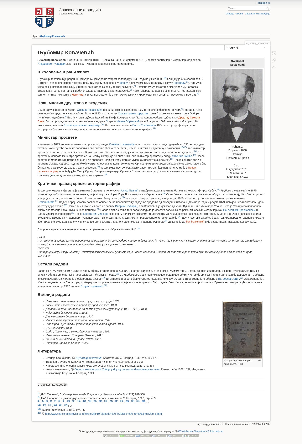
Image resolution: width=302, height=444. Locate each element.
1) (163, 78)
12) (182, 147)
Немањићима (46, 202)
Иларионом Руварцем (51, 63)
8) (66, 116)
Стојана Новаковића (89, 109)
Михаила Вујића (182, 155)
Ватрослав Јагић (228, 278)
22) (56, 201)
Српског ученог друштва (133, 113)
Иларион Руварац (126, 205)
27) (165, 221)
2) (165, 78)
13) (185, 147)
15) (194, 155)
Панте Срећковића (144, 125)
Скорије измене (234, 13)
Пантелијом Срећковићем (239, 210)
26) (179, 217)
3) (187, 82)
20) (163, 193)
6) (198, 93)
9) (107, 120)
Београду (179, 82)
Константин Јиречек (95, 213)
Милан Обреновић (128, 121)
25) (73, 213)
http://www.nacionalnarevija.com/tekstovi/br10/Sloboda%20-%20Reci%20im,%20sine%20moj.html (104, 413)
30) (103, 278)
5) (131, 90)
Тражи (268, 8)
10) (102, 124)
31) (241, 278)
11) (154, 128)
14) (195, 151)
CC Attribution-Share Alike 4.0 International (200, 431)
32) (105, 285)
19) (218, 189)
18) (105, 174)
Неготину (77, 94)
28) (138, 228)
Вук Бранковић (195, 221)
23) (65, 205)
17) (98, 166)
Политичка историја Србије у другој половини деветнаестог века (116, 369)
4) (135, 86)
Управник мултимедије (257, 13)
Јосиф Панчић (129, 190)
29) (117, 274)
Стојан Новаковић (92, 286)
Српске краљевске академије (82, 125)
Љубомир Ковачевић (52, 36)
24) (98, 209)
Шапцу (123, 82)
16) (171, 159)
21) (123, 197)
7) (182, 109)
